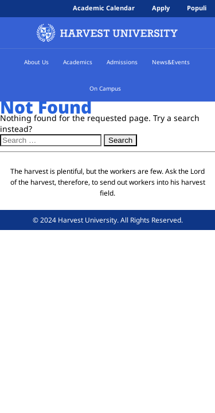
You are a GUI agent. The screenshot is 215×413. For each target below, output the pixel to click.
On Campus (108, 88)
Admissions (125, 62)
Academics (80, 62)
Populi (196, 7)
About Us (39, 62)
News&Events (171, 62)
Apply (161, 7)
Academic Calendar (104, 7)
